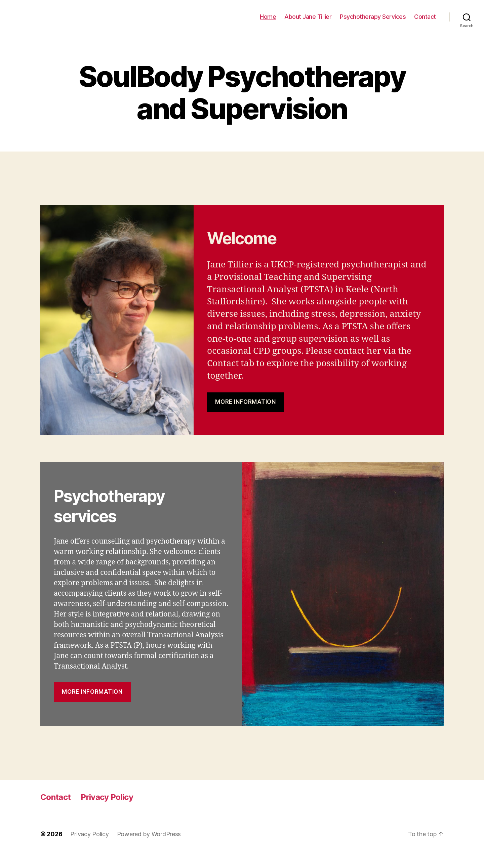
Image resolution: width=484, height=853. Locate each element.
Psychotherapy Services (373, 16)
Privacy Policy (107, 797)
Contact (425, 16)
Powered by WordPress (149, 834)
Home (268, 16)
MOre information (245, 401)
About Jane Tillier (307, 16)
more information (92, 691)
